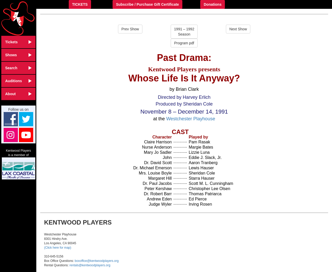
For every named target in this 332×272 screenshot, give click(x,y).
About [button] (18, 94)
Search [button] (18, 68)
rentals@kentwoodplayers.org (90, 265)
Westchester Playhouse (190, 118)
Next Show (238, 29)
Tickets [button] (18, 42)
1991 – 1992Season (184, 31)
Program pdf (184, 43)
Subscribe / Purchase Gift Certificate (147, 4)
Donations (212, 4)
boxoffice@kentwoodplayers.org (97, 261)
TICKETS (80, 4)
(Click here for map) (57, 247)
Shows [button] (18, 55)
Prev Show (130, 29)
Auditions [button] (18, 81)
